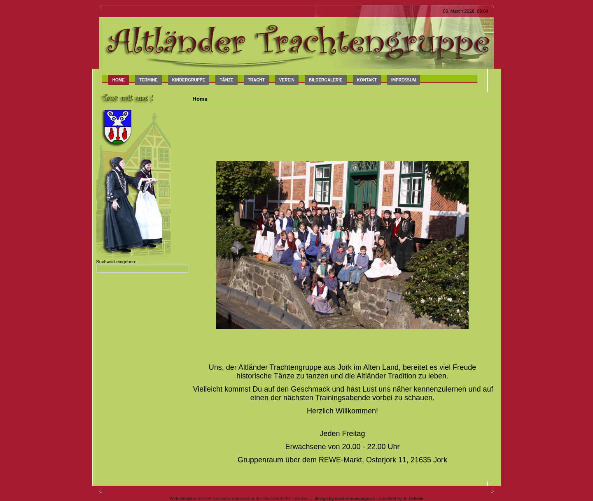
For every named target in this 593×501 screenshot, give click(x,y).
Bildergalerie (326, 80)
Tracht (256, 80)
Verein (286, 80)
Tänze (226, 80)
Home (118, 80)
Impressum (403, 80)
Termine (148, 80)
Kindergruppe (188, 80)
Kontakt (367, 80)
